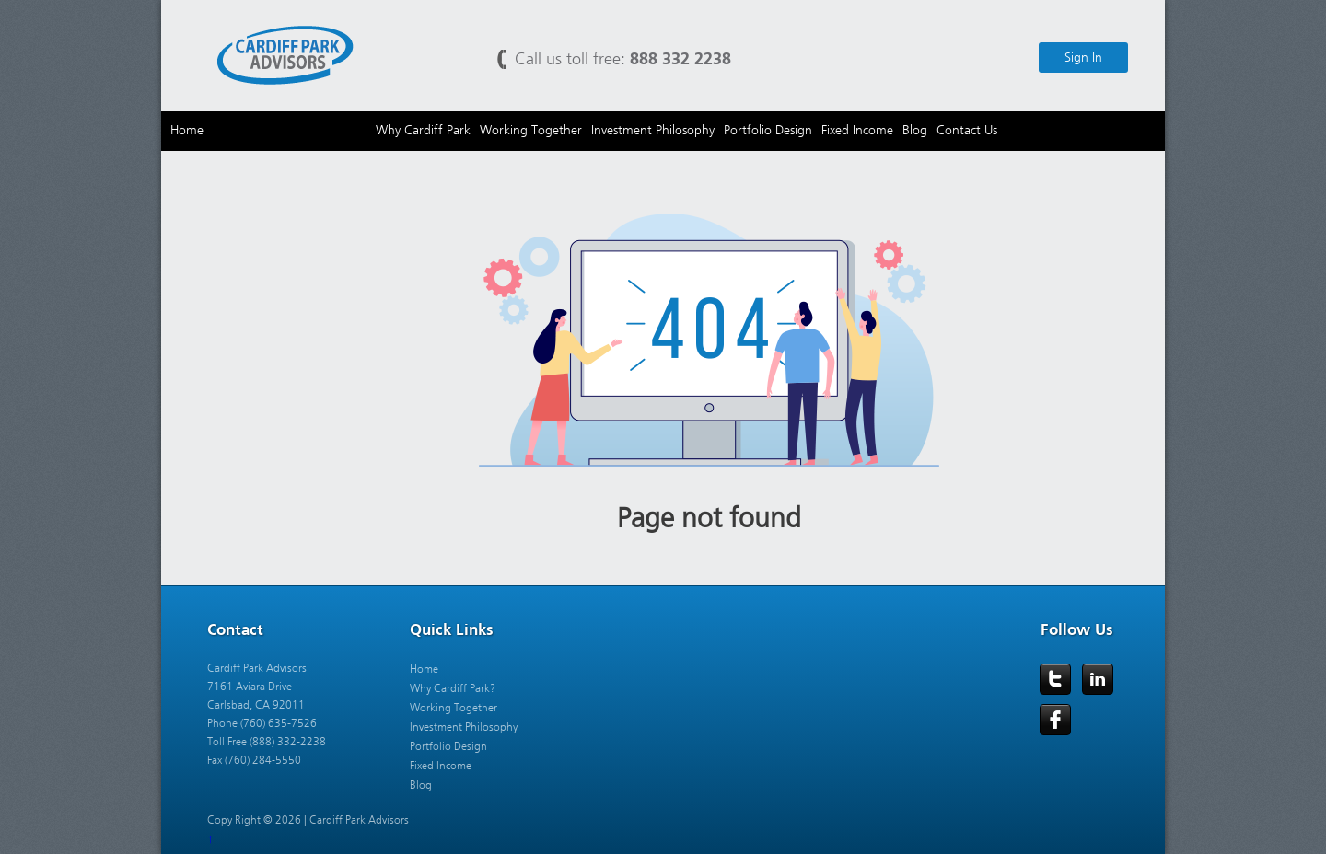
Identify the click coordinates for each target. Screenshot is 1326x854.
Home (424, 669)
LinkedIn (1097, 679)
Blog (421, 785)
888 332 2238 (680, 58)
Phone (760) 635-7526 (262, 723)
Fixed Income (440, 765)
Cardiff (285, 53)
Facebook (1055, 719)
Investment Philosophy (464, 727)
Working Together (453, 707)
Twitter (1055, 679)
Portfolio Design (448, 746)
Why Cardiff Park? (452, 688)
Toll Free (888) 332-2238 (266, 741)
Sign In (1083, 57)
